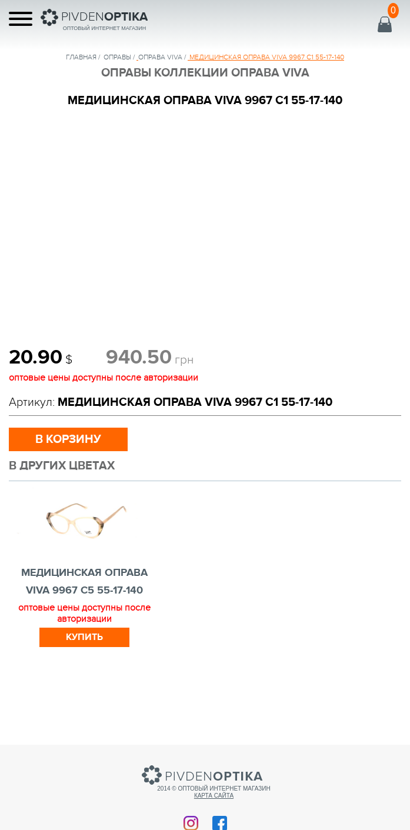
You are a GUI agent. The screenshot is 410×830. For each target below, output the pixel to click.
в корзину (68, 439)
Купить (84, 637)
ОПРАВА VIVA (160, 57)
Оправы (117, 57)
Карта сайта (214, 795)
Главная (81, 57)
